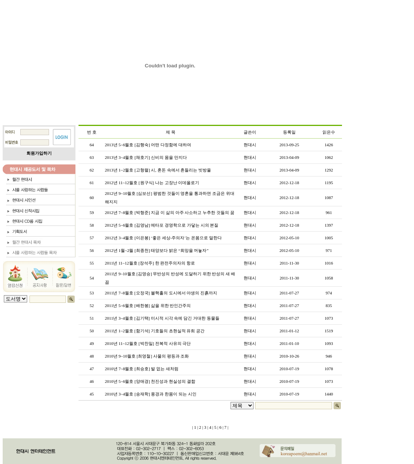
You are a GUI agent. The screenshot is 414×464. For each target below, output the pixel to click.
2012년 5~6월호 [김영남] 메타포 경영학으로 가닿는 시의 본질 (162, 225)
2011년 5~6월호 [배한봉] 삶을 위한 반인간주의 (148, 305)
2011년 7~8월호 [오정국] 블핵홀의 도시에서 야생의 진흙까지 (161, 293)
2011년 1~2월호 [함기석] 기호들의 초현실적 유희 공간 (155, 330)
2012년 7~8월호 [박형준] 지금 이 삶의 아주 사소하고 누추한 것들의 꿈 (169, 212)
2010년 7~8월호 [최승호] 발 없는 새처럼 (141, 368)
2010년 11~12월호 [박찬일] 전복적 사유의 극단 (148, 343)
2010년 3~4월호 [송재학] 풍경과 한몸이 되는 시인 (150, 394)
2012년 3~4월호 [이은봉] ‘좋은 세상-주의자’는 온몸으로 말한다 (163, 237)
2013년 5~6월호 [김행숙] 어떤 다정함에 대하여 (148, 144)
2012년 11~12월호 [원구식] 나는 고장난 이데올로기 (152, 182)
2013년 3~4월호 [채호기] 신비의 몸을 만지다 (146, 157)
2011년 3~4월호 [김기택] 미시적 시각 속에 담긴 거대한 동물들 (162, 318)
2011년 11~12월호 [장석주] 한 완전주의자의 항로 (150, 263)
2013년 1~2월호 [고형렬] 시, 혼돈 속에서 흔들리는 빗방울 (158, 170)
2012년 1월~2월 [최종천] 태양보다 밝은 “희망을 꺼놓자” (157, 250)
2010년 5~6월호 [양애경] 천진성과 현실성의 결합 (150, 381)
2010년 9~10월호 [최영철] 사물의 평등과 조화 (147, 356)
